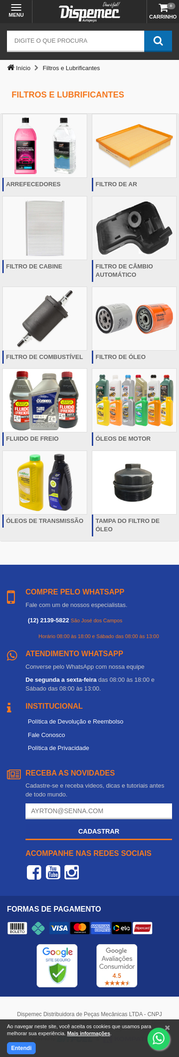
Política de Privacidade (58, 747)
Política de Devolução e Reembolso (75, 721)
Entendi (21, 1048)
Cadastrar (99, 831)
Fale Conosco (46, 734)
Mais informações (88, 1033)
